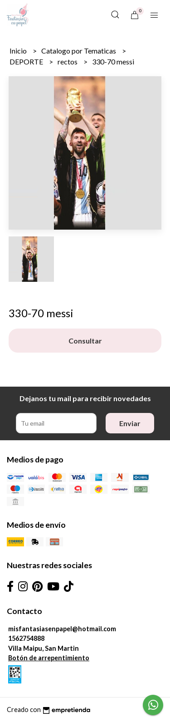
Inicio (19, 50)
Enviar (130, 423)
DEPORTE (27, 61)
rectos (68, 61)
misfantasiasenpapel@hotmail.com (62, 629)
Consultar (85, 340)
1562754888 (26, 638)
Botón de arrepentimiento (48, 658)
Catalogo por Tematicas (79, 50)
